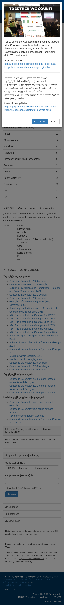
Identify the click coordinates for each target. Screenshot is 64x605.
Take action (40, 121)
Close (54, 121)
